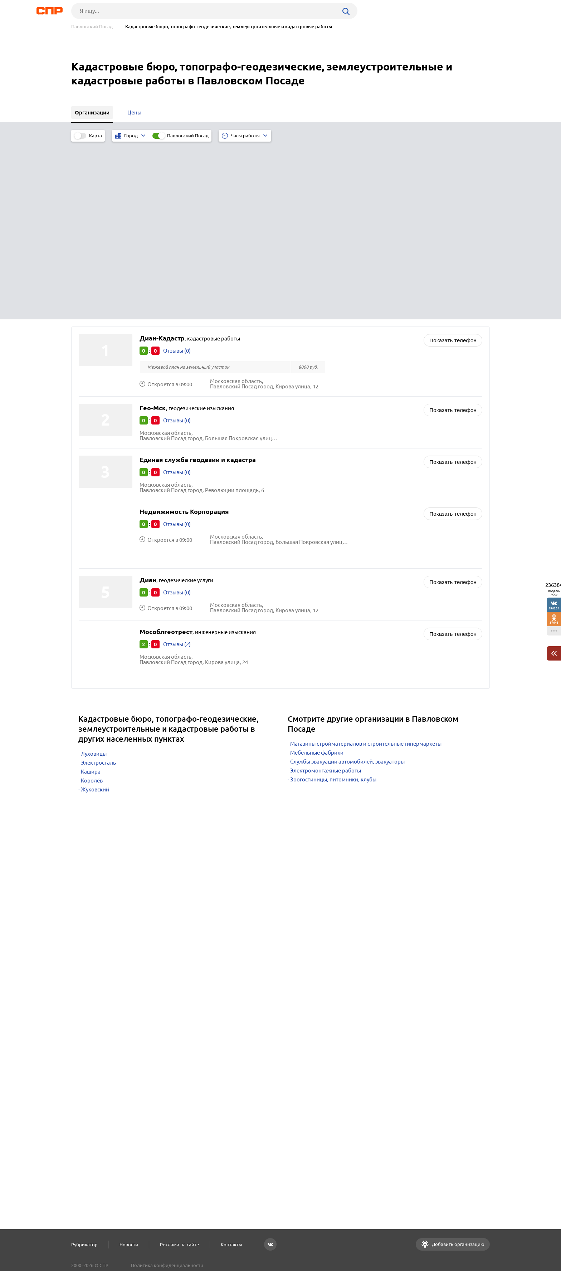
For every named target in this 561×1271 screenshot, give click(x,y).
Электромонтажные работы (325, 591)
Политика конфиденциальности (167, 1265)
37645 (554, 622)
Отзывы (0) (177, 172)
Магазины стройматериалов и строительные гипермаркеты (366, 565)
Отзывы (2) (177, 465)
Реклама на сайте (179, 1244)
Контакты (231, 1244)
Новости (128, 1244)
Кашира (91, 592)
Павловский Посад (92, 26)
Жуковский (95, 610)
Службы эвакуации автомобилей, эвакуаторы (347, 582)
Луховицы (94, 575)
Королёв (92, 601)
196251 (553, 608)
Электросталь (98, 584)
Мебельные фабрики (316, 573)
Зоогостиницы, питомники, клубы (333, 600)
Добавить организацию (457, 1244)
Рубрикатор (84, 1244)
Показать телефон (453, 161)
